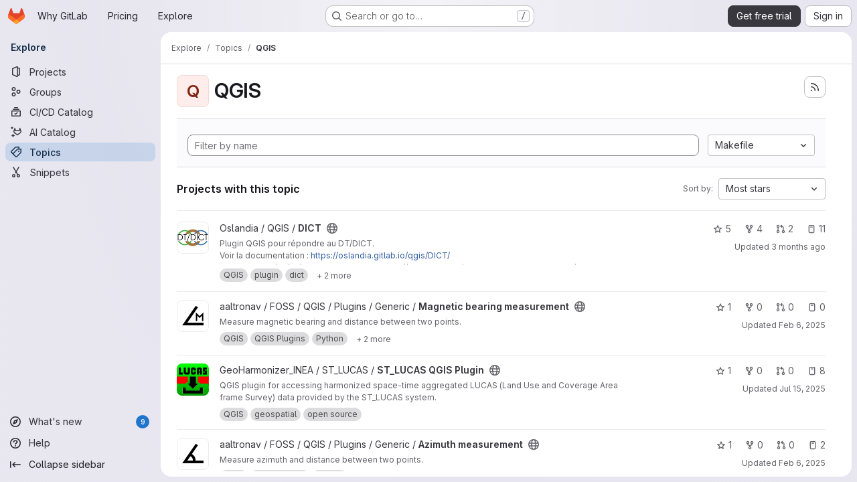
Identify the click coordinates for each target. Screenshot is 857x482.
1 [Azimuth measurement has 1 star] (724, 445)
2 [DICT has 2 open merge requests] (784, 228)
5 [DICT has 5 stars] (722, 228)
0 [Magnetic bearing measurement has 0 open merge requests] (785, 307)
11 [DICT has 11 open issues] (816, 228)
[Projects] (80, 71)
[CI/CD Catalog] (80, 111)
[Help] (80, 443)
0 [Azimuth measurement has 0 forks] (754, 445)
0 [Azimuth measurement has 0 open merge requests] (786, 445)
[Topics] (80, 152)
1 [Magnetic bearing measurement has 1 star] (723, 307)
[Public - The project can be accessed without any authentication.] (332, 228)
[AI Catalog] (80, 132)
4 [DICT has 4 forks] (754, 228)
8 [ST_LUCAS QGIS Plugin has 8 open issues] (816, 370)
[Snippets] (80, 172)
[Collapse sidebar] (80, 464)
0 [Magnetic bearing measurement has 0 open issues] (816, 307)
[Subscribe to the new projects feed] (815, 87)
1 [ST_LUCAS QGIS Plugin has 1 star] (723, 370)
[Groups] (80, 91)
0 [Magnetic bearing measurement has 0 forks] (754, 307)
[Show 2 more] (334, 275)
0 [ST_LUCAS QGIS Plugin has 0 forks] (754, 370)
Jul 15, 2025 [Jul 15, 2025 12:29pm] (802, 389)
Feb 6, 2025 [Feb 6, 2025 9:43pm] (802, 325)
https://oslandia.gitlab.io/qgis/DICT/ (380, 255)
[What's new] (80, 421)
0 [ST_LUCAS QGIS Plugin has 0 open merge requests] (785, 370)
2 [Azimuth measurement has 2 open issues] (817, 445)
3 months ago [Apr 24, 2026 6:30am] (798, 247)
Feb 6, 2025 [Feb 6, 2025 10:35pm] (802, 463)
